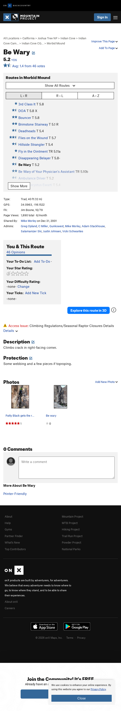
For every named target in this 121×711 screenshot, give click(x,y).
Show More (18, 186)
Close (81, 698)
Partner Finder (14, 536)
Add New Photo (106, 382)
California (28, 38)
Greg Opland (29, 226)
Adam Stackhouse (93, 226)
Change (23, 286)
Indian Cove (67, 38)
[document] (81, 692)
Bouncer (24, 118)
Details (10, 331)
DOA (22, 111)
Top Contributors (15, 549)
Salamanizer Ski (31, 231)
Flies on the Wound (33, 138)
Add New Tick (35, 293)
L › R (23, 95)
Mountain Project (72, 516)
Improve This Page (104, 41)
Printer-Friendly (15, 494)
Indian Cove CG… (33, 43)
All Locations (11, 38)
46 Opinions (15, 252)
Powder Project (71, 542)
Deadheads (26, 131)
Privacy (81, 637)
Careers (10, 608)
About (8, 516)
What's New (12, 542)
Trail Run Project (72, 536)
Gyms (8, 529)
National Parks (71, 549)
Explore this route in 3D (88, 310)
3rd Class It (26, 104)
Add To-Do (42, 261)
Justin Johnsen (52, 231)
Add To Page (108, 48)
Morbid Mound (56, 43)
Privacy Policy (98, 689)
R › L (59, 95)
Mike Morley (28, 221)
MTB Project (70, 523)
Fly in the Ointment (33, 151)
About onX (11, 601)
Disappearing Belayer (34, 158)
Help (8, 523)
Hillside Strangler (31, 144)
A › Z (95, 95)
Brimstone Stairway (33, 124)
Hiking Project (71, 529)
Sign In (102, 17)
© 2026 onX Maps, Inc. (48, 637)
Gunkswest (56, 226)
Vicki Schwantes (72, 231)
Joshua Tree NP (47, 38)
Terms (69, 637)
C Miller (43, 226)
